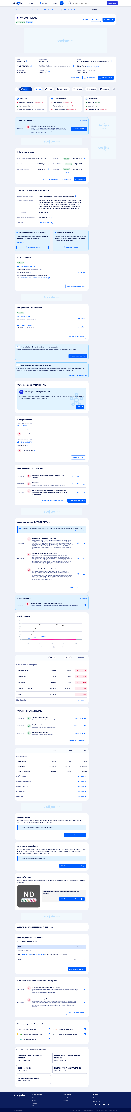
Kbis (38, 89)
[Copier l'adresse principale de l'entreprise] (112, 61)
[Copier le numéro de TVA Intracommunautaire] (29, 71)
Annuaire (34, 1103)
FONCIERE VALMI (27, 954)
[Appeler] (96, 20)
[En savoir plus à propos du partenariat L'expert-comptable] (49, 1039)
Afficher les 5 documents (76, 740)
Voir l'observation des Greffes (62, 173)
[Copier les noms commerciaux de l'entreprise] (48, 169)
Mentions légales (75, 78)
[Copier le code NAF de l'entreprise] (75, 196)
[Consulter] (78, 476)
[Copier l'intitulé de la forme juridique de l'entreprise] (48, 158)
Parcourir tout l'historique (77, 969)
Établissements (63, 89)
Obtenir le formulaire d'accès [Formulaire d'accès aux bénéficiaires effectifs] (78, 375)
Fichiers (34, 1100)
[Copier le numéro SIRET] (31, 66)
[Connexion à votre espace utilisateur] (112, 3)
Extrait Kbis (108, 20)
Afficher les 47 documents (77, 500)
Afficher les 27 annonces (76, 588)
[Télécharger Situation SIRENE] (84, 164)
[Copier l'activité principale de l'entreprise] (84, 204)
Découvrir (80, 406)
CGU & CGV (78, 1110)
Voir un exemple (83, 120)
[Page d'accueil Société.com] (18, 3)
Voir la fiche (81, 318)
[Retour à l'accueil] (19, 1095)
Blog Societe (96, 1098)
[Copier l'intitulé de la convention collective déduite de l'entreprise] (51, 217)
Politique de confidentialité (101, 1110)
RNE (82, 72)
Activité (48, 89)
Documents (91, 89)
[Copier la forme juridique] (49, 71)
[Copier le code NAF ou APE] (73, 66)
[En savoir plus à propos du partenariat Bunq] (49, 1034)
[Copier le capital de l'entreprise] (48, 164)
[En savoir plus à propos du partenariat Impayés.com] (85, 1029)
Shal (85, 72)
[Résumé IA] (73, 476)
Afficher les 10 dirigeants (76, 336)
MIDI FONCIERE (81, 67)
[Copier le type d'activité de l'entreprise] (50, 212)
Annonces (104, 89)
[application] (52, 631)
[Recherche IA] (62, 3)
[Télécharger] (84, 476)
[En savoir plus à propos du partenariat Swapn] (49, 1029)
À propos (72, 1110)
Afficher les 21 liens (78, 457)
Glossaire (65, 1100)
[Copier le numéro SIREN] (26, 61)
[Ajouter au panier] (79, 129)
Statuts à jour (89, 78)
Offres (55, 3)
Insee (78, 72)
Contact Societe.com (68, 1098)
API (33, 1106)
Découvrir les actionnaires (77, 356)
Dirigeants (77, 89)
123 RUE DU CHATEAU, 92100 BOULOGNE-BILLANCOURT (94, 61)
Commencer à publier (80, 530)
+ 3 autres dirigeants (93, 67)
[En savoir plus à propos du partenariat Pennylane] (85, 1034)
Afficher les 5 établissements (75, 286)
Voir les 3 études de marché (76, 1012)
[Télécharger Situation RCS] (84, 158)
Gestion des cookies (88, 1110)
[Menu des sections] (16, 89)
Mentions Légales (113, 1110)
